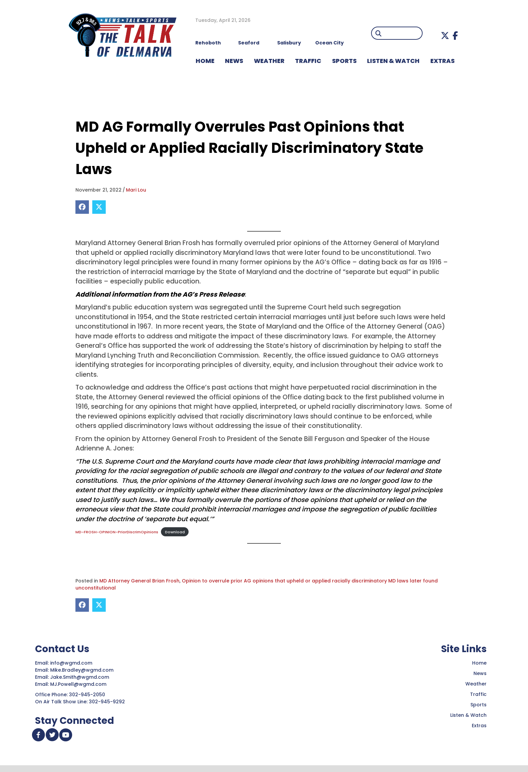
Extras (479, 726)
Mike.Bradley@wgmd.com (81, 670)
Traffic (478, 694)
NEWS (234, 61)
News (480, 673)
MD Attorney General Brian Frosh (139, 581)
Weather (476, 684)
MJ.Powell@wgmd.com (79, 684)
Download (175, 532)
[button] (445, 35)
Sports (344, 61)
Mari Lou (136, 190)
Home (479, 663)
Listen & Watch (468, 715)
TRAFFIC (308, 61)
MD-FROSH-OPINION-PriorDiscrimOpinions (116, 532)
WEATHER (269, 61)
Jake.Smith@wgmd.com (80, 677)
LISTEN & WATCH (393, 61)
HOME (205, 61)
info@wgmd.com (72, 663)
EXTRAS (442, 61)
